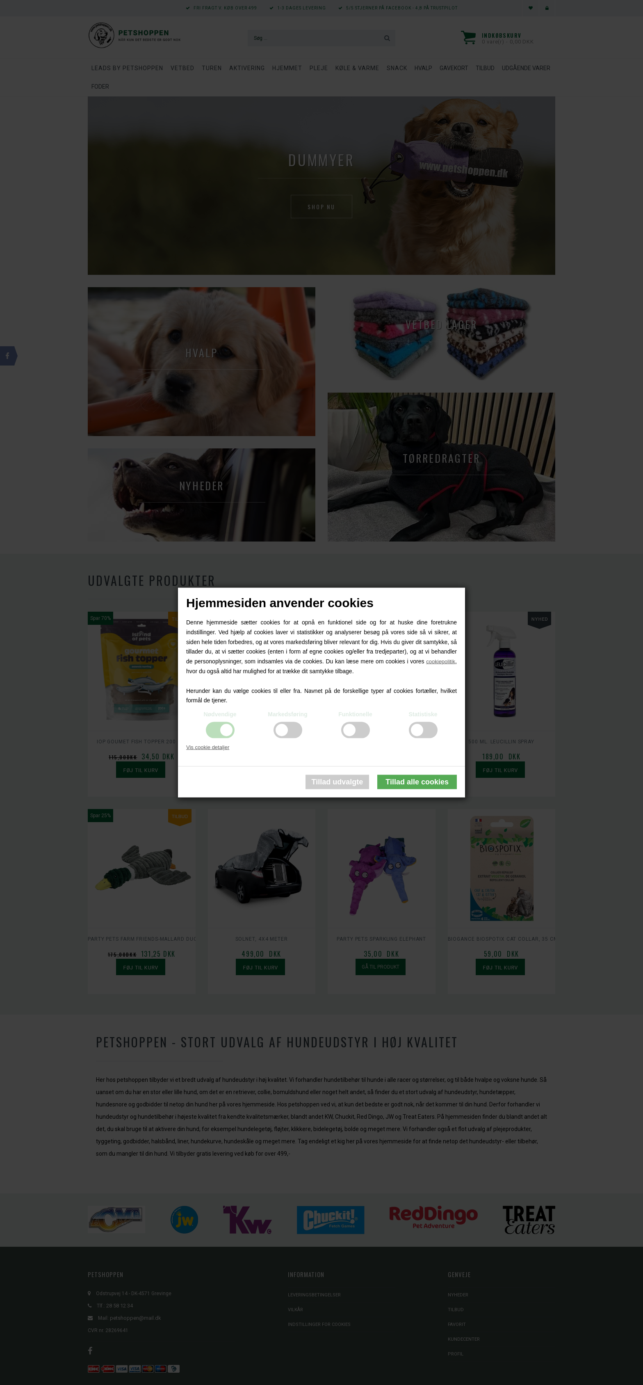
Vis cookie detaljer (207, 747)
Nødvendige (219, 714)
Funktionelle (355, 714)
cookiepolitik (440, 661)
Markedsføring (287, 714)
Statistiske (422, 714)
